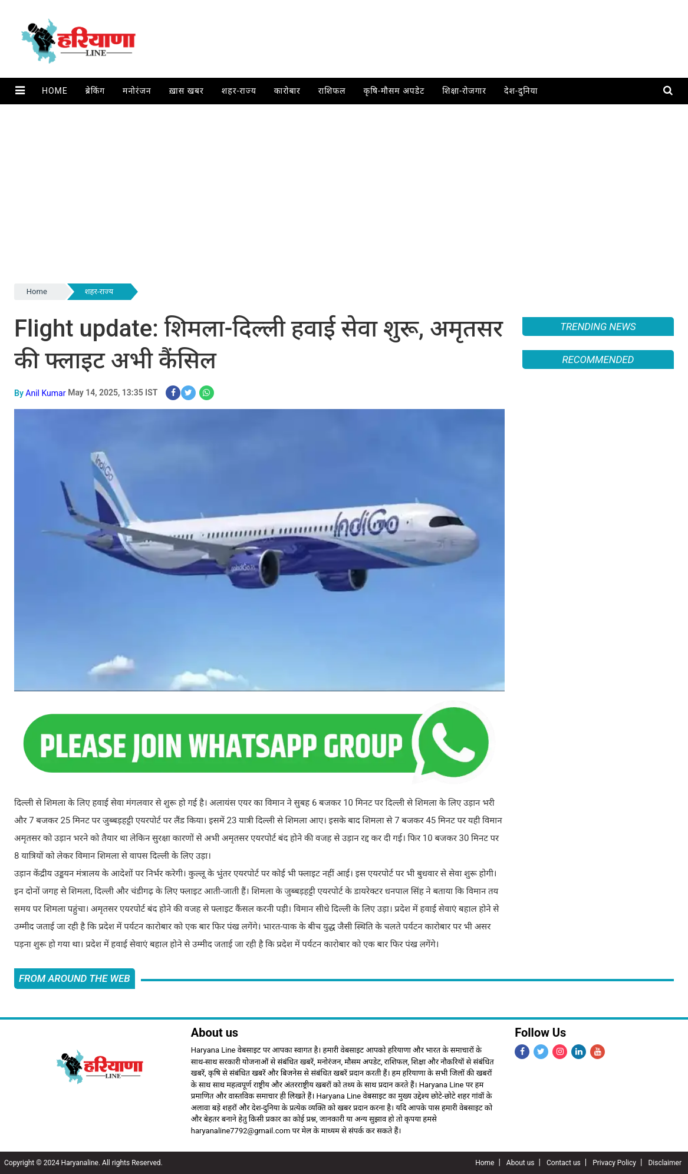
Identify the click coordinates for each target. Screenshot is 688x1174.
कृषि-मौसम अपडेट (393, 90)
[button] (19, 91)
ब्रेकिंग (94, 90)
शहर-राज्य (238, 90)
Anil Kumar (45, 392)
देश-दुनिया (520, 90)
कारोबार (287, 90)
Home (54, 90)
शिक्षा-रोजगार (464, 90)
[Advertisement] (344, 192)
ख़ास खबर (186, 90)
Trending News (598, 326)
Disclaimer (665, 1163)
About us (520, 1163)
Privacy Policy (614, 1163)
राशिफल (331, 90)
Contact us (564, 1163)
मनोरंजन (136, 90)
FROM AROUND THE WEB (74, 978)
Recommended (598, 359)
